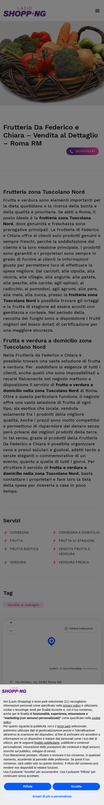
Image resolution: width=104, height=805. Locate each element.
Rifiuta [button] (27, 786)
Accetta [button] (76, 786)
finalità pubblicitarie (46, 742)
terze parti (63, 726)
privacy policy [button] (72, 705)
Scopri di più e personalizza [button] (52, 796)
